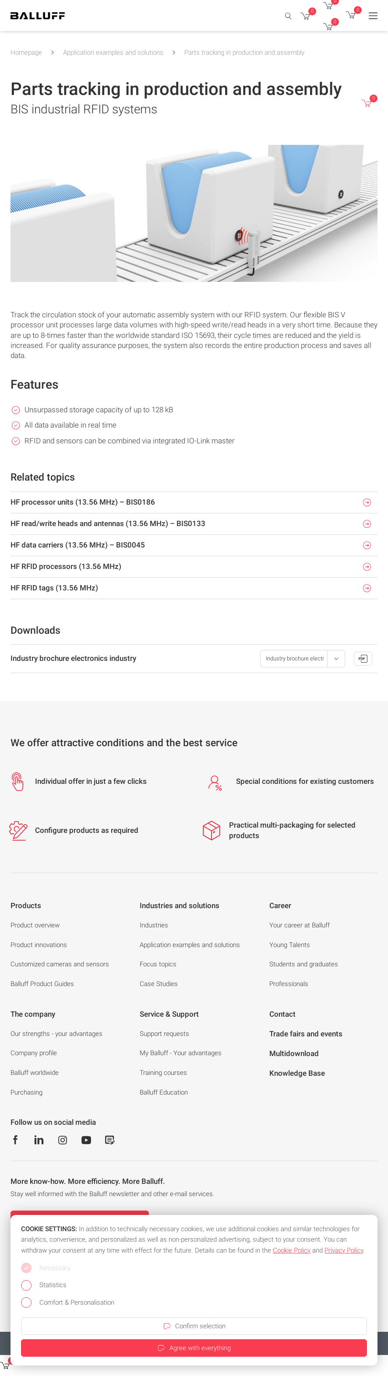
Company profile (34, 1053)
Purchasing (26, 1092)
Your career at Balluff (299, 925)
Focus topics (158, 964)
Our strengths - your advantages (56, 1034)
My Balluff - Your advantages (181, 1053)
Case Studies (159, 984)
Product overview (35, 925)
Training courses (163, 1073)
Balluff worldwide (35, 1073)
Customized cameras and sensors (60, 964)
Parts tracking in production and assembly (244, 52)
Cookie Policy (291, 1250)
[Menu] (373, 15)
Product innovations (39, 945)
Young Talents (289, 945)
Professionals (288, 984)
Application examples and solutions (113, 52)
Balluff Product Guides (42, 984)
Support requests (164, 1034)
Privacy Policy (344, 1250)
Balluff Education (164, 1092)
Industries (154, 925)
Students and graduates (303, 964)
